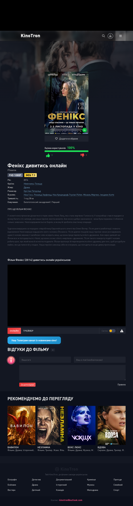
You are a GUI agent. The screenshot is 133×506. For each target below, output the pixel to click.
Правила (121, 384)
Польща (38, 183)
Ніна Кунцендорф (60, 194)
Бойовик (12, 484)
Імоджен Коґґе (107, 194)
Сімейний (118, 484)
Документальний (64, 479)
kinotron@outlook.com (70, 500)
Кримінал (91, 479)
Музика (90, 484)
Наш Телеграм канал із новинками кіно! (34, 340)
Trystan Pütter (75, 194)
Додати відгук (27, 384)
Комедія (60, 490)
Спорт (116, 490)
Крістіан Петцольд (32, 191)
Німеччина (29, 183)
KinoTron (30, 35)
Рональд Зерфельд (43, 194)
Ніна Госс (28, 194)
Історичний (61, 484)
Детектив (36, 479)
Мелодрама (92, 490)
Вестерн (11, 490)
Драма (27, 187)
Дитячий (36, 490)
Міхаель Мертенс (91, 194)
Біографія (12, 479)
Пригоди (117, 479)
